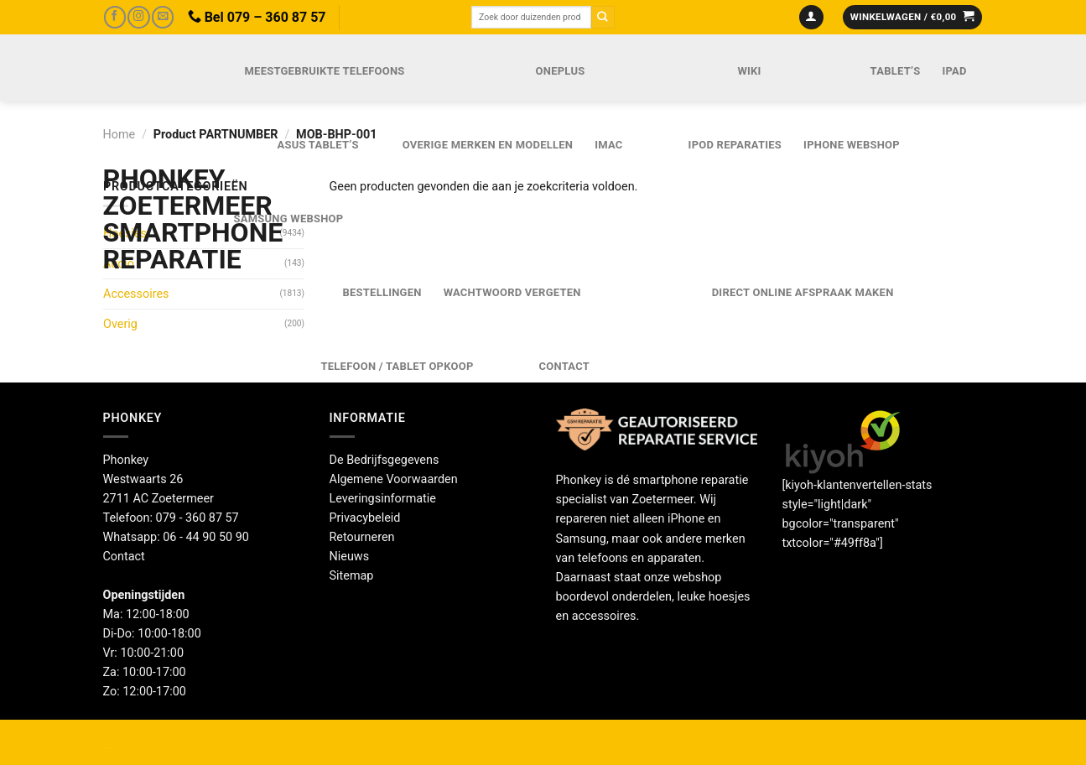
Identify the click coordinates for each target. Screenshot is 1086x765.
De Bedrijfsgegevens (384, 460)
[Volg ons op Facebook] (115, 17)
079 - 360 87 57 (197, 518)
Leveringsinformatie (383, 499)
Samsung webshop (289, 218)
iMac (608, 144)
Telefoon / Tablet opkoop (397, 366)
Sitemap (352, 576)
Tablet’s (895, 71)
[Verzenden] (603, 17)
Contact (564, 366)
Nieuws (350, 556)
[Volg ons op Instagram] (138, 17)
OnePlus (560, 71)
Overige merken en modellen (488, 144)
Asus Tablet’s (318, 144)
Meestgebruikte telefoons (325, 71)
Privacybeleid (365, 518)
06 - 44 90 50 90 (206, 537)
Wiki (749, 71)
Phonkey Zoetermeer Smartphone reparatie (150, 219)
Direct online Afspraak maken (803, 292)
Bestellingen (382, 292)
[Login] (811, 17)
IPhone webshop (851, 144)
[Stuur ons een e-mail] (163, 17)
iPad (954, 71)
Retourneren (362, 537)
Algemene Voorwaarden (394, 479)
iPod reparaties (735, 144)
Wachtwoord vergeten (512, 292)
